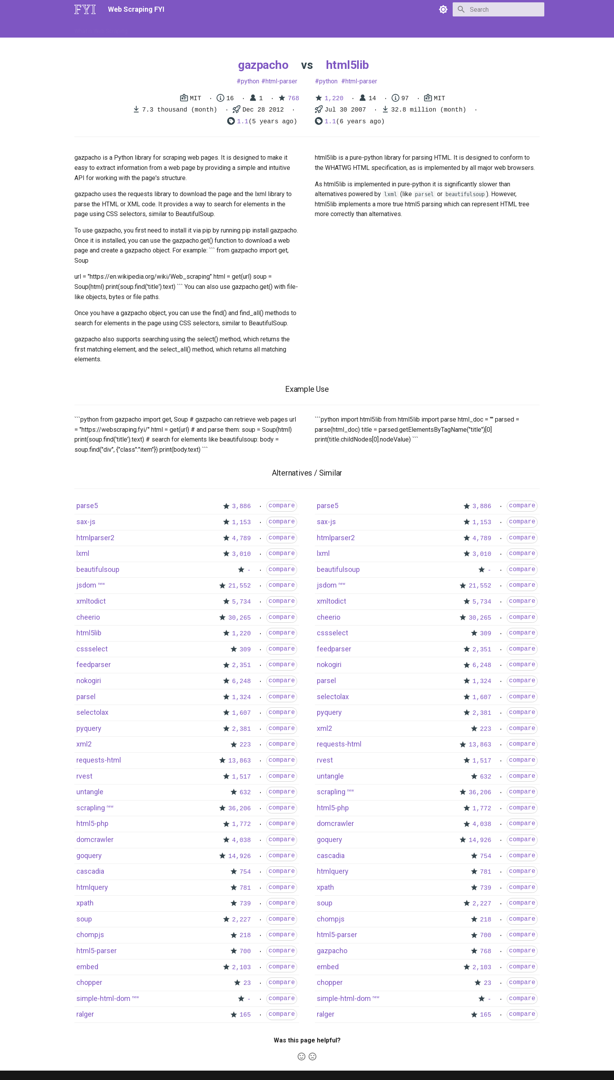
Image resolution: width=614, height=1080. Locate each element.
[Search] (498, 9)
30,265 (239, 618)
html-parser (281, 81)
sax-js (86, 521)
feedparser (93, 664)
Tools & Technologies (208, 28)
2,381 (241, 729)
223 (245, 745)
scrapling (90, 808)
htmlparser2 (95, 538)
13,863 (239, 761)
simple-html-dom (103, 998)
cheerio (88, 617)
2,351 (241, 665)
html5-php (92, 823)
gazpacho (263, 65)
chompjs (90, 934)
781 (245, 888)
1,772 (241, 824)
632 (245, 792)
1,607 (241, 713)
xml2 (84, 744)
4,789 (241, 538)
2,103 (241, 967)
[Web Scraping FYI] (85, 9)
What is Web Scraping (101, 28)
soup (84, 919)
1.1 (242, 121)
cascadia (90, 871)
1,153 (241, 522)
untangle (89, 792)
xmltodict (91, 601)
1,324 (241, 697)
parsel (86, 696)
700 (245, 951)
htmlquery (92, 887)
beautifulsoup (97, 569)
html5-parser (96, 951)
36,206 (239, 808)
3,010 (241, 554)
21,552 (239, 586)
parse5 (87, 505)
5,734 (241, 602)
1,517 (241, 777)
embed (87, 967)
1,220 (334, 98)
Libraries (254, 28)
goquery (89, 855)
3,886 (241, 506)
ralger (85, 1014)
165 (245, 1015)
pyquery (88, 728)
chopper (89, 982)
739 (245, 904)
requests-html (98, 760)
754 (245, 872)
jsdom (86, 585)
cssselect (92, 649)
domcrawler (95, 839)
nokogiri (88, 680)
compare (282, 505)
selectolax (92, 712)
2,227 (241, 920)
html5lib (347, 65)
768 (293, 98)
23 (247, 983)
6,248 (241, 681)
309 (245, 649)
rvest (84, 776)
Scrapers (285, 28)
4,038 (241, 840)
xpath (85, 903)
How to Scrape (155, 28)
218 (245, 935)
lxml (82, 553)
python (250, 81)
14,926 (239, 856)
